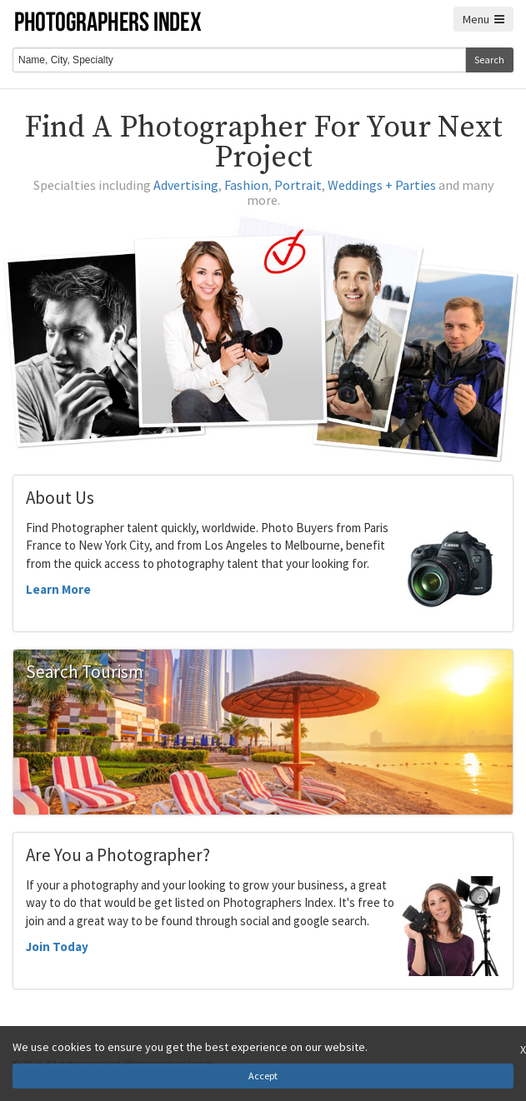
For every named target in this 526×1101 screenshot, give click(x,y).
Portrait (298, 185)
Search (489, 59)
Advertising (185, 185)
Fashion (246, 185)
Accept (263, 1075)
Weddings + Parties (382, 185)
